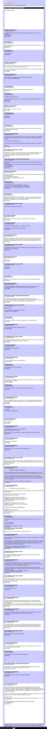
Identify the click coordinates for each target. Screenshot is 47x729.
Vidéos (21, 5)
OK (14, 728)
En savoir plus (9, 728)
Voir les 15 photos (8, 381)
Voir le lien (7, 675)
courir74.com (9, 2)
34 (20, 724)
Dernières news (8, 5)
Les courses (15, 5)
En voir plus (7, 47)
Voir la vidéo (7, 36)
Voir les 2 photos (8, 328)
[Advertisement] (14, 20)
